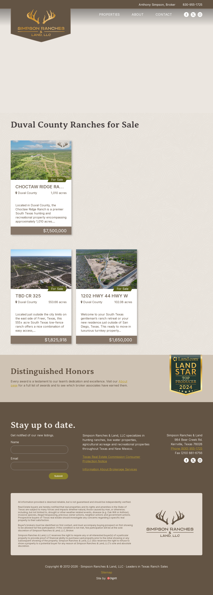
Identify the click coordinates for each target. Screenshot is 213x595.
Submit (58, 476)
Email (14, 458)
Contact (164, 14)
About (138, 14)
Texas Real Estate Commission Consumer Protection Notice (111, 459)
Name (15, 442)
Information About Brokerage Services (109, 469)
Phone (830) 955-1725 (186, 448)
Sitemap (106, 572)
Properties (109, 14)
